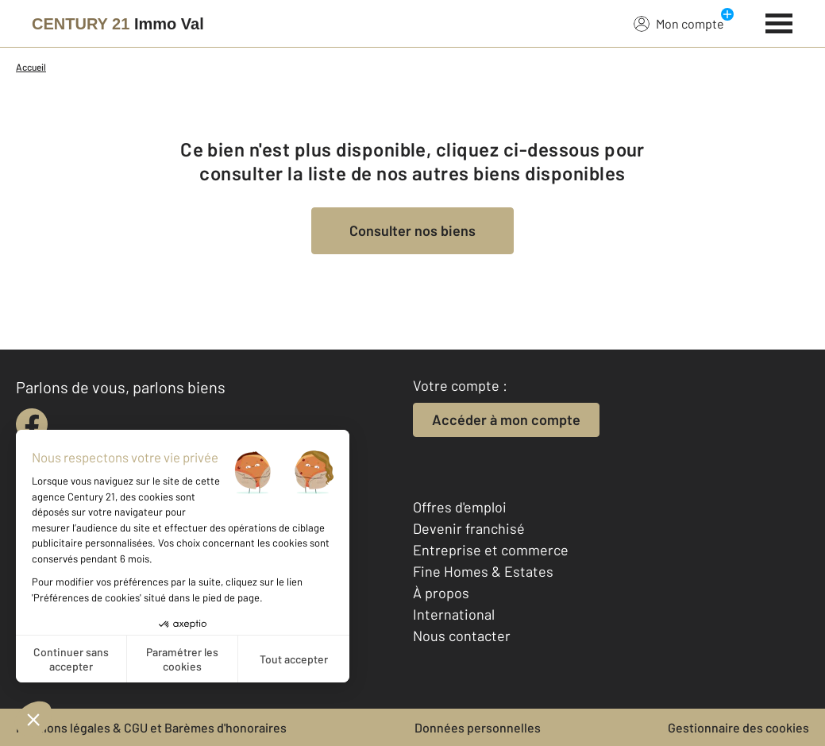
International (454, 614)
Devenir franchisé (469, 528)
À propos (441, 592)
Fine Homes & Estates (483, 571)
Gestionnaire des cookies (738, 727)
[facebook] (32, 424)
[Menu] (779, 21)
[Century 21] (118, 24)
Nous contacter (462, 635)
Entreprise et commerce (491, 550)
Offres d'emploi (460, 507)
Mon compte (679, 23)
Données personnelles (477, 727)
